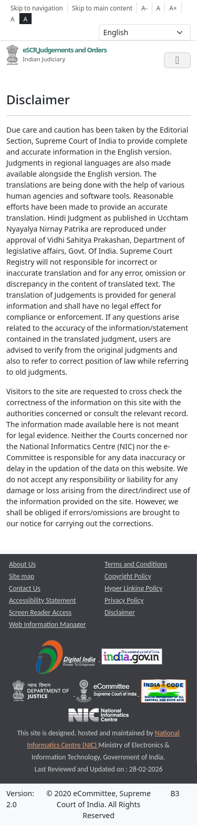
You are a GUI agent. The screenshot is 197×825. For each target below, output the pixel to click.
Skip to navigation (37, 8)
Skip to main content (102, 8)
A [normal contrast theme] (13, 19)
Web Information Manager (47, 624)
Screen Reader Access (40, 612)
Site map (21, 576)
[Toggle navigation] (177, 60)
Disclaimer (120, 612)
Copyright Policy (128, 576)
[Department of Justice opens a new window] (41, 693)
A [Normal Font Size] (159, 8)
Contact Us (24, 588)
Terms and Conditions (136, 564)
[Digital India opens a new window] (66, 658)
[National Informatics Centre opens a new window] (98, 717)
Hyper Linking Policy (133, 588)
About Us (22, 564)
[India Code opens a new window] (163, 693)
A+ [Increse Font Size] (173, 8)
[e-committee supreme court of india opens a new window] (107, 693)
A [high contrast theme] (26, 19)
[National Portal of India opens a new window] (131, 658)
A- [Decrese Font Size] (144, 8)
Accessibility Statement (42, 600)
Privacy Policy (124, 600)
